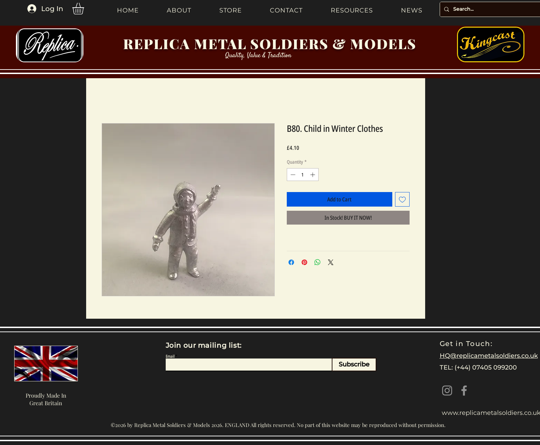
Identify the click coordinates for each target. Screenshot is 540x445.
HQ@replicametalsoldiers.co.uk (489, 356)
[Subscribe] (354, 364)
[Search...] (490, 9)
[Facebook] (464, 390)
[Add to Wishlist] (402, 199)
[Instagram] (447, 390)
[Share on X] (331, 262)
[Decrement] (292, 175)
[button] (85, 9)
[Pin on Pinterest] (304, 262)
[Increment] (313, 175)
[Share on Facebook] (291, 262)
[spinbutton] (302, 175)
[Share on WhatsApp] (317, 262)
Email (170, 356)
